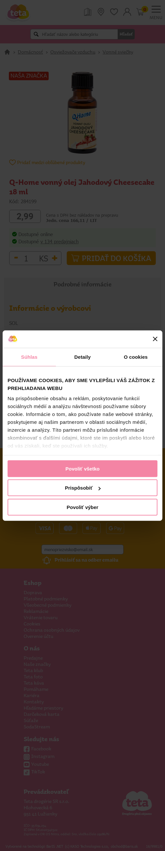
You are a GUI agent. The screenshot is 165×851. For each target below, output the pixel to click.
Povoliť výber (82, 507)
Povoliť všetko (82, 468)
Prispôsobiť (83, 488)
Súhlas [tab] (29, 356)
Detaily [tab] (82, 356)
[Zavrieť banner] (155, 339)
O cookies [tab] (136, 356)
